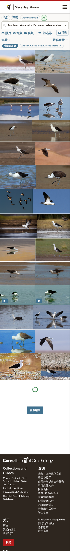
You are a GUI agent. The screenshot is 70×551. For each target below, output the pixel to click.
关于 (6, 520)
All (44, 17)
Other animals (30, 17)
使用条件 (43, 531)
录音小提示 (44, 477)
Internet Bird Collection (16, 492)
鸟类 (5, 17)
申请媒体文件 (46, 485)
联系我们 (8, 533)
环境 (15, 17)
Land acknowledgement (51, 519)
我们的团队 (9, 529)
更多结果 (35, 410)
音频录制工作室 (47, 509)
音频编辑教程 (46, 497)
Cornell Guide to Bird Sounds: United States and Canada (15, 481)
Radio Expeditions (13, 488)
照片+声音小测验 (48, 493)
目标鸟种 (43, 489)
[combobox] (35, 25)
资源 (41, 468)
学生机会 (43, 512)
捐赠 (8, 542)
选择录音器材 (46, 505)
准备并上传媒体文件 (50, 473)
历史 (5, 525)
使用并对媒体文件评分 (51, 481)
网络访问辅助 (46, 523)
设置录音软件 (46, 501)
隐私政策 (43, 527)
